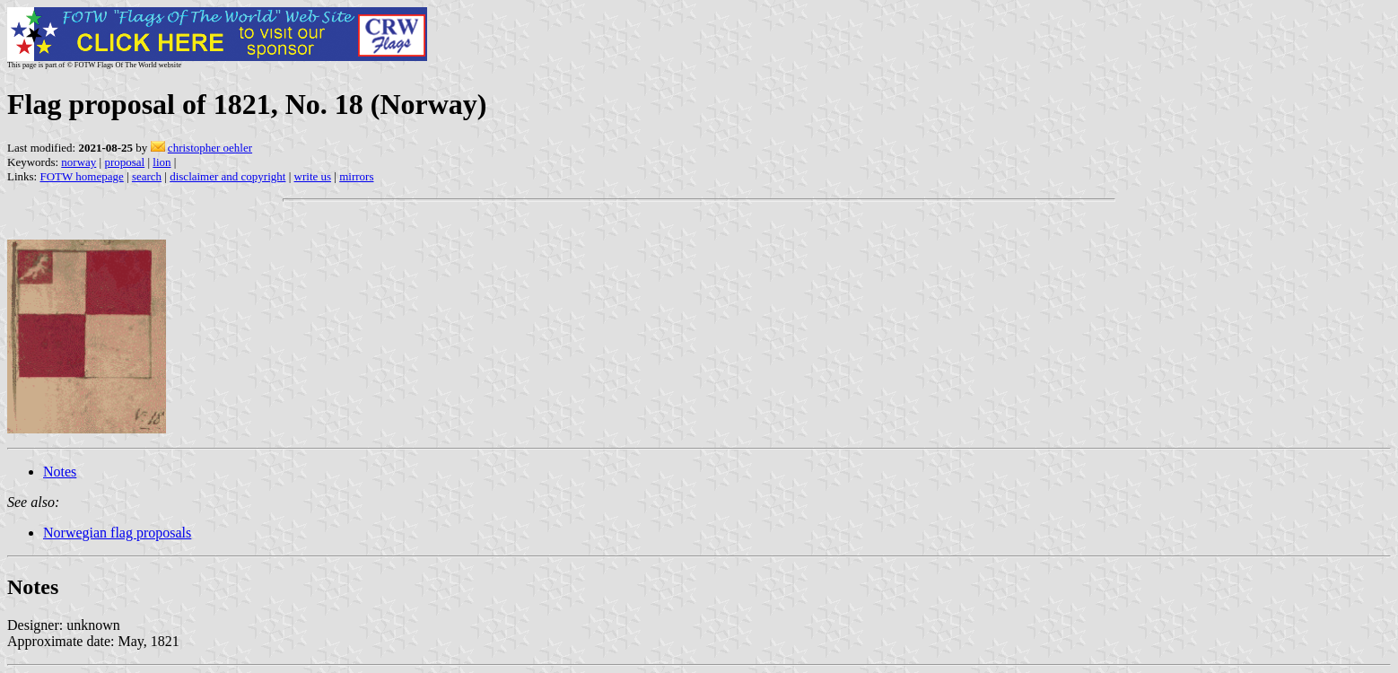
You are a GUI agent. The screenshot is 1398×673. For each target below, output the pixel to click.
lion (161, 162)
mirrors (356, 176)
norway (78, 162)
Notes (59, 471)
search (147, 176)
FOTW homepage (81, 176)
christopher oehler (210, 147)
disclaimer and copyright (227, 176)
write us (313, 176)
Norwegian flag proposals (117, 532)
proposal (124, 162)
